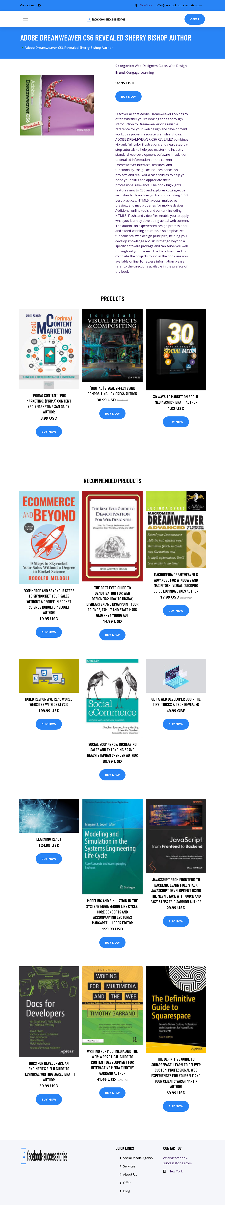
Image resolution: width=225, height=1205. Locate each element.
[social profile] (39, 5)
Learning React (48, 838)
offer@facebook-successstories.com (178, 5)
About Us (130, 1174)
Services (129, 1166)
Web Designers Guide (151, 66)
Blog (126, 1191)
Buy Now (128, 96)
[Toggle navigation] (25, 18)
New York (144, 5)
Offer (194, 19)
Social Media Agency (138, 1158)
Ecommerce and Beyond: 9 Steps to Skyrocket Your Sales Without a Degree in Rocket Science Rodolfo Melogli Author (48, 601)
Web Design (178, 66)
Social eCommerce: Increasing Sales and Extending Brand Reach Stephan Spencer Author (112, 750)
